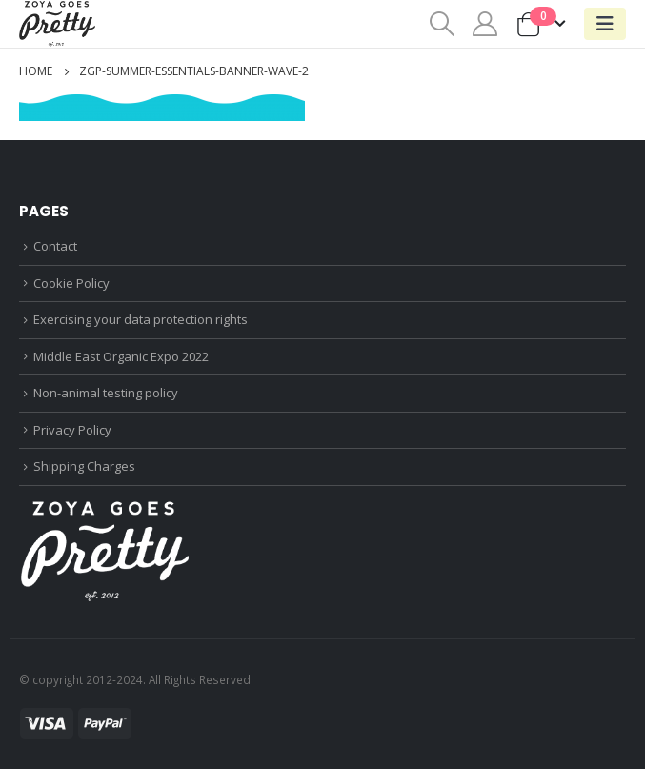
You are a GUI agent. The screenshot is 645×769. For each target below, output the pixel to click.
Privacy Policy (72, 429)
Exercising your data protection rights (140, 319)
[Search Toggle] (441, 23)
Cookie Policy (71, 283)
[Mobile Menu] (605, 24)
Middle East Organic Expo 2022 (121, 356)
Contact (55, 245)
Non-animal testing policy (105, 392)
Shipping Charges (84, 466)
